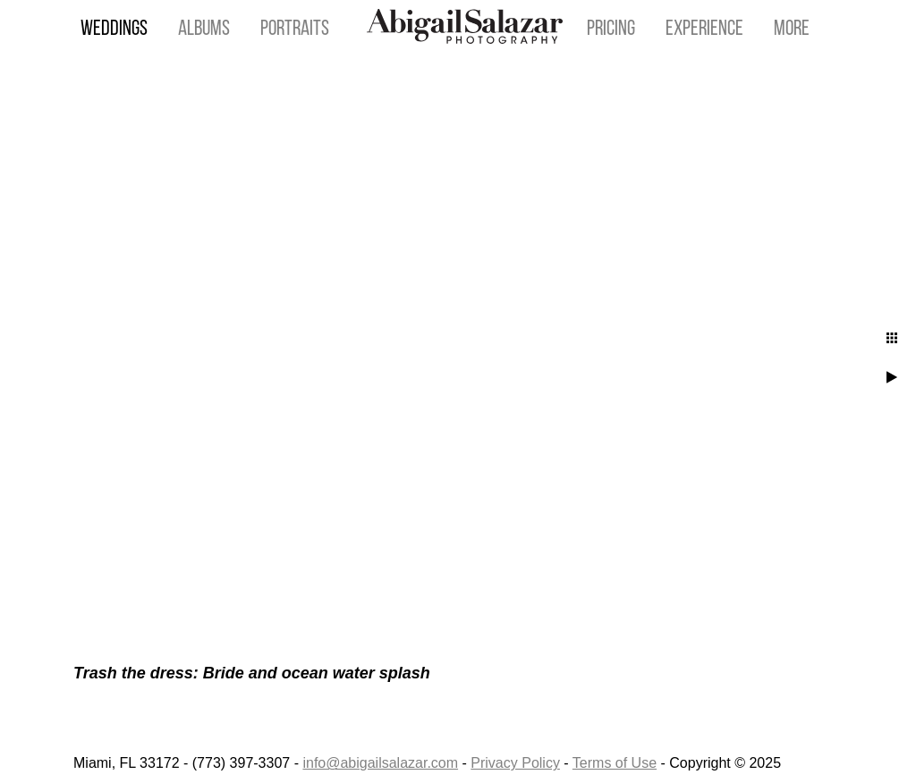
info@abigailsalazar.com (380, 762)
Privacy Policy (515, 762)
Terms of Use (614, 762)
